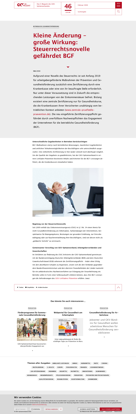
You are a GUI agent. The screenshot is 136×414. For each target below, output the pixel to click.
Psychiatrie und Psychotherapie (97, 375)
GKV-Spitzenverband (38, 371)
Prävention (78, 375)
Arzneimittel (85, 363)
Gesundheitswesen (96, 367)
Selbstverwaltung (78, 379)
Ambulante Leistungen (60, 363)
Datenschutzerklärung (39, 404)
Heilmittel (63, 371)
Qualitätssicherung (46, 379)
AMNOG (74, 363)
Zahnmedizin (92, 379)
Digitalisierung (38, 367)
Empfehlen (30, 287)
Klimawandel (100, 371)
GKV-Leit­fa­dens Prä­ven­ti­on (66, 278)
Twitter (21, 287)
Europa (60, 367)
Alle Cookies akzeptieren (111, 409)
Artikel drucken (43, 287)
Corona (104, 363)
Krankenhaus (32, 375)
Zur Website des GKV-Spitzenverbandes (91, 411)
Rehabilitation (62, 379)
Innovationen (87, 371)
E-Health (50, 367)
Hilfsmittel (75, 371)
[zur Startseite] (24, 5)
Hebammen (52, 371)
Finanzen (83, 367)
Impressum (108, 411)
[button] (68, 8)
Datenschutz (118, 411)
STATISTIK (36, 409)
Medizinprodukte (46, 375)
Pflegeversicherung (63, 375)
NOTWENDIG (22, 409)
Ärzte (96, 363)
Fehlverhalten (71, 367)
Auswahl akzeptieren (87, 409)
